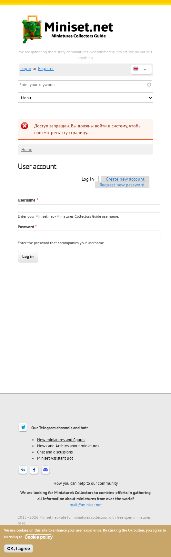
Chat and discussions (55, 451)
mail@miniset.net (86, 504)
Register (46, 68)
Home (26, 149)
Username (28, 200)
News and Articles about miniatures (68, 445)
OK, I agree (18, 548)
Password (27, 227)
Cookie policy (39, 536)
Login (25, 68)
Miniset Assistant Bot (55, 458)
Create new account (125, 179)
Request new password (122, 185)
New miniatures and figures (61, 439)
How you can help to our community (86, 483)
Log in (90, 179)
